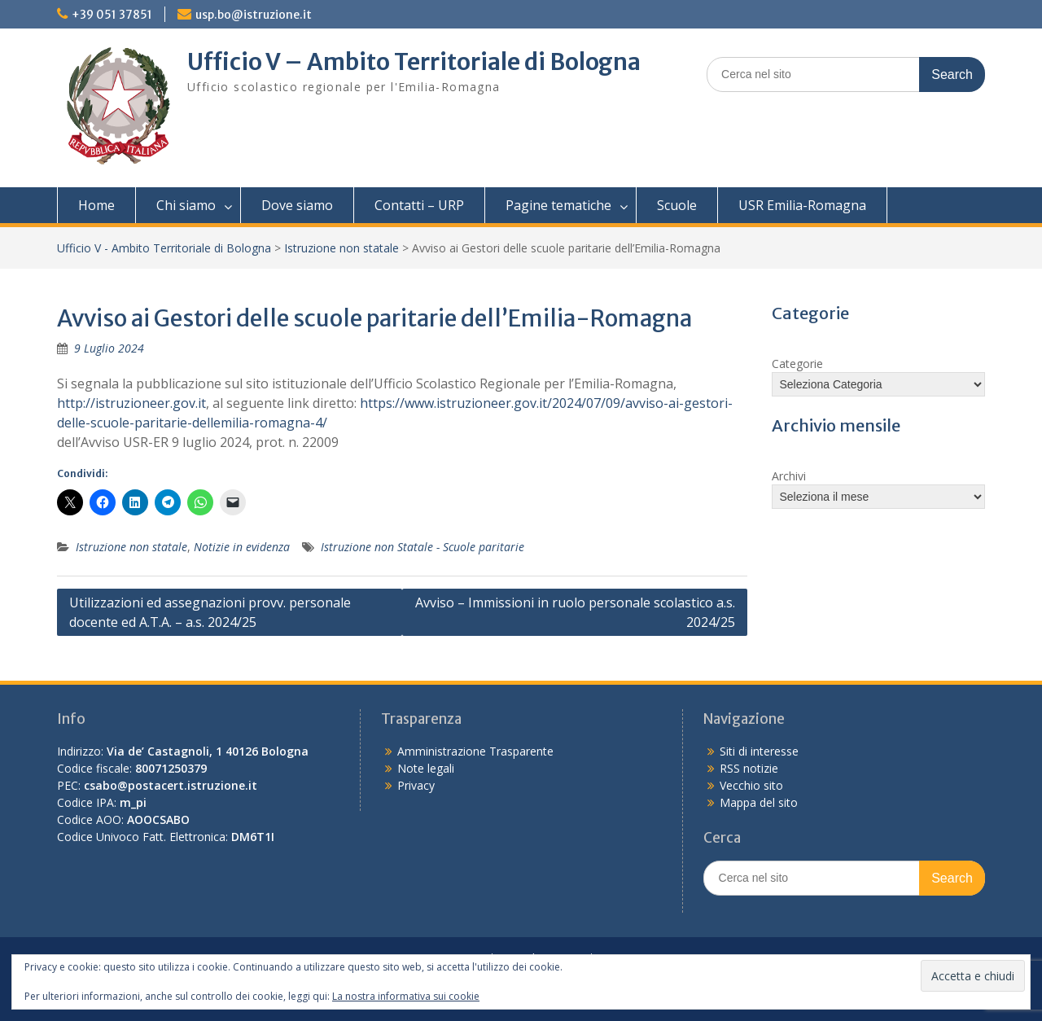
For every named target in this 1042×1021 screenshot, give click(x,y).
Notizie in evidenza (242, 546)
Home (96, 205)
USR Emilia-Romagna (802, 205)
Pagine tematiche (558, 205)
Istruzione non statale (341, 248)
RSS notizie (749, 768)
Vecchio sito (751, 785)
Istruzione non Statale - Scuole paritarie (422, 546)
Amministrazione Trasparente (475, 751)
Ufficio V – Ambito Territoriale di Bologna (414, 62)
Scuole (677, 205)
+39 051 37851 (112, 14)
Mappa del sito (759, 802)
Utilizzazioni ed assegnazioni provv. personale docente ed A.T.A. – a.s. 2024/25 (210, 612)
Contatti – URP (419, 205)
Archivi (789, 476)
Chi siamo (186, 205)
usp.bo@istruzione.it (253, 14)
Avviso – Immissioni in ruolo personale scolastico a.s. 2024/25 (575, 612)
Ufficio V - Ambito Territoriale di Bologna (164, 248)
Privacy (416, 785)
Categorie (797, 363)
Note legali (425, 768)
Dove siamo (297, 205)
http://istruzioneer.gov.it (131, 403)
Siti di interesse (759, 751)
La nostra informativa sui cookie (405, 996)
